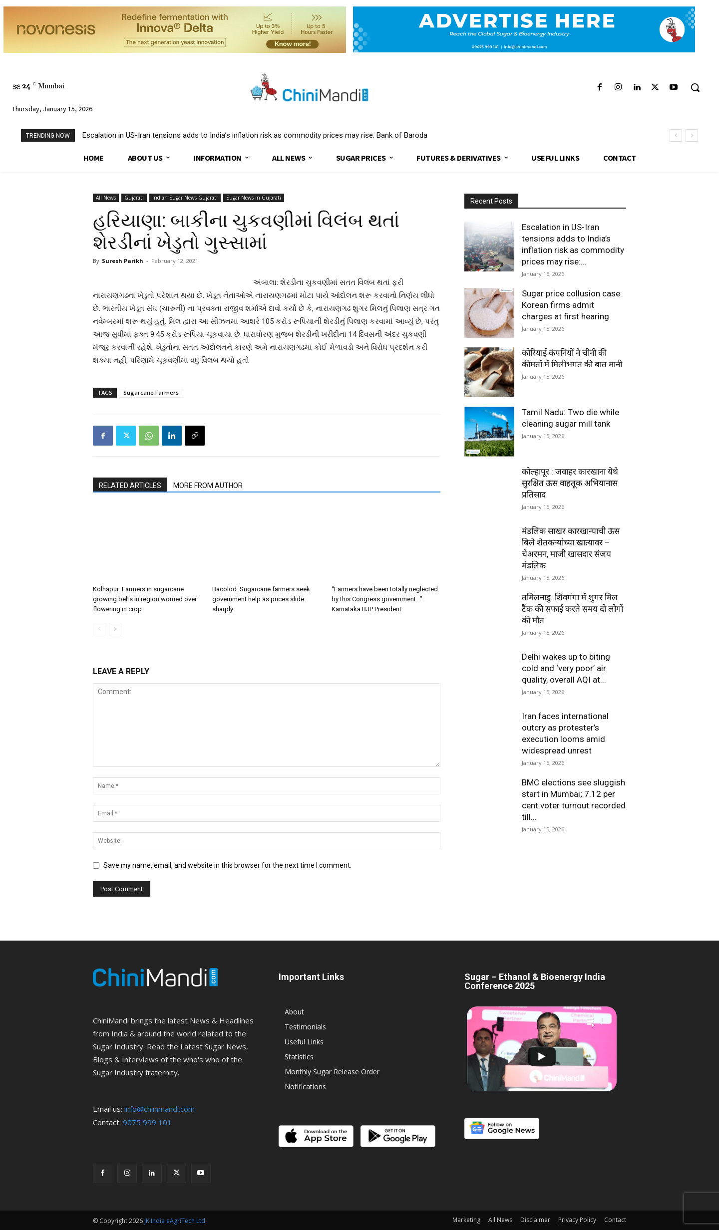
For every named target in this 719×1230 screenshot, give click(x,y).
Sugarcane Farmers (151, 392)
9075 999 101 (147, 1122)
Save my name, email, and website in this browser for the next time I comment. (227, 865)
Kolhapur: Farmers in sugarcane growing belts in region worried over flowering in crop (145, 599)
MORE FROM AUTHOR (208, 486)
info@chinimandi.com (159, 1109)
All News (106, 197)
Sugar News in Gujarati (253, 197)
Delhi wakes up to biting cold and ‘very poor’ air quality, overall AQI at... (566, 668)
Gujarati (134, 197)
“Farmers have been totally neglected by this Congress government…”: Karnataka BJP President (385, 599)
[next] (692, 135)
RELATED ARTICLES (130, 486)
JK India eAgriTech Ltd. (175, 1221)
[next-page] (115, 629)
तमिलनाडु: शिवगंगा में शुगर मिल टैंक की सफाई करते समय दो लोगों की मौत (572, 608)
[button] (695, 87)
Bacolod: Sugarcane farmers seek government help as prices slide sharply (261, 599)
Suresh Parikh (122, 260)
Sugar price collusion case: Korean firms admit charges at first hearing (572, 304)
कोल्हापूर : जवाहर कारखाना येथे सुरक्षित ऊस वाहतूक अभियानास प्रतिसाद (570, 483)
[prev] (676, 135)
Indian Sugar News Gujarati (185, 197)
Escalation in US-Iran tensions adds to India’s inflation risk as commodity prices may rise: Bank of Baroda (254, 135)
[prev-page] (99, 629)
